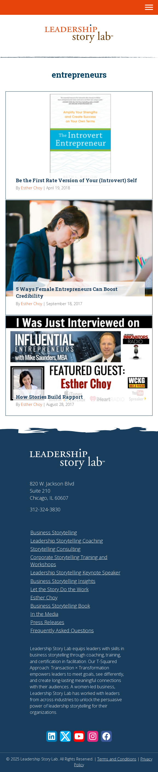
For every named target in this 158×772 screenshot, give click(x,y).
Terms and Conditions (116, 759)
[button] (51, 736)
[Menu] (149, 7)
